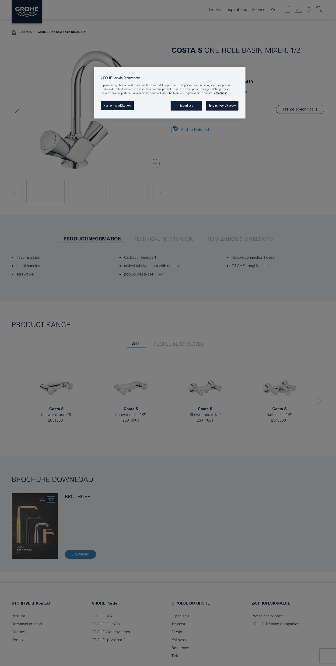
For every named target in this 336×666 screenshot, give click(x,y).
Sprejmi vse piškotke (222, 105)
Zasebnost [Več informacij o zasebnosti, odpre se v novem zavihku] (220, 92)
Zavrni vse (186, 105)
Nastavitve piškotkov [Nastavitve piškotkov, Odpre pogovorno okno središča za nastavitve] (117, 105)
